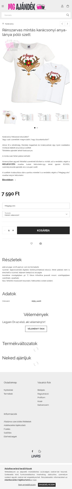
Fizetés (7, 429)
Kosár (40, 401)
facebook (32, 451)
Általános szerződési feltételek (17, 421)
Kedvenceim (43, 405)
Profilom (41, 397)
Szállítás (7, 433)
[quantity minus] (4, 230)
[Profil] (62, 6)
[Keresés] (36, 15)
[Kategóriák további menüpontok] (2, 6)
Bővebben (7, 180)
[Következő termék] (67, 24)
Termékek (8, 394)
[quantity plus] (13, 230)
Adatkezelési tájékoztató (15, 425)
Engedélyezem (47, 485)
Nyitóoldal (8, 390)
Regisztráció (43, 394)
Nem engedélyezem (27, 485)
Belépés (41, 390)
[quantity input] (9, 230)
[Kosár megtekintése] (67, 6)
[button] (34, 127)
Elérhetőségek (10, 436)
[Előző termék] (62, 24)
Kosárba (43, 230)
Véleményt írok (36, 329)
